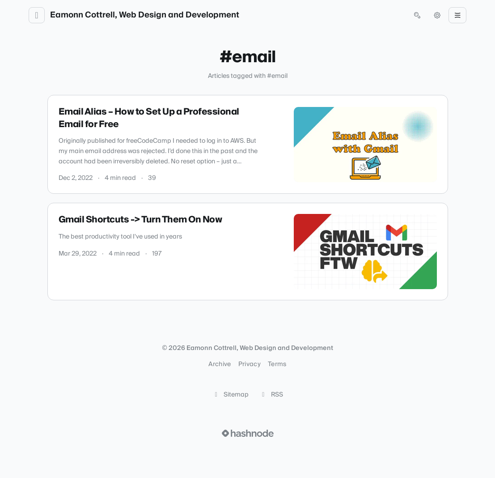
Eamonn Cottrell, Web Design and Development (144, 15)
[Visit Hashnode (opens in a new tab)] (248, 433)
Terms (277, 364)
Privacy (249, 364)
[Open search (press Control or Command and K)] (417, 15)
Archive (219, 364)
